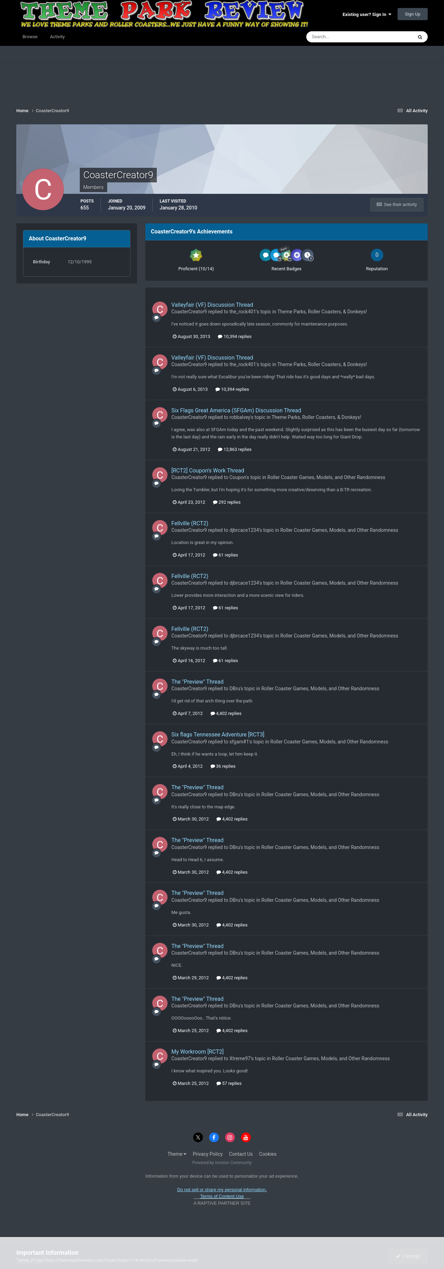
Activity (57, 36)
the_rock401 (242, 311)
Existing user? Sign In (367, 14)
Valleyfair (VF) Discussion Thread (212, 305)
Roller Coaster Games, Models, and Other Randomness (326, 477)
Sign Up (412, 14)
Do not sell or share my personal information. (222, 1189)
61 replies (225, 555)
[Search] (338, 36)
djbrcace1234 (244, 530)
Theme (177, 1154)
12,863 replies (234, 449)
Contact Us (241, 1154)
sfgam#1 (239, 741)
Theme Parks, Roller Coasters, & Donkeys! (322, 311)
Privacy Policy (208, 1154)
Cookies (267, 1154)
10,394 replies (234, 336)
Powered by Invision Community (222, 1162)
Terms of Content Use (222, 1196)
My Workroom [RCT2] (197, 1051)
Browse (30, 36)
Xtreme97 (239, 1058)
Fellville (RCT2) (189, 523)
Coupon (237, 477)
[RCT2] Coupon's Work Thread (207, 470)
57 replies (228, 1083)
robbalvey (239, 417)
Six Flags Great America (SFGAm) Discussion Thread (236, 410)
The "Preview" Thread (197, 681)
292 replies (227, 502)
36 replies (223, 766)
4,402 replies (226, 713)
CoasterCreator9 (189, 311)
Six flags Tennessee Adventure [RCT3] (217, 734)
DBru (234, 688)
